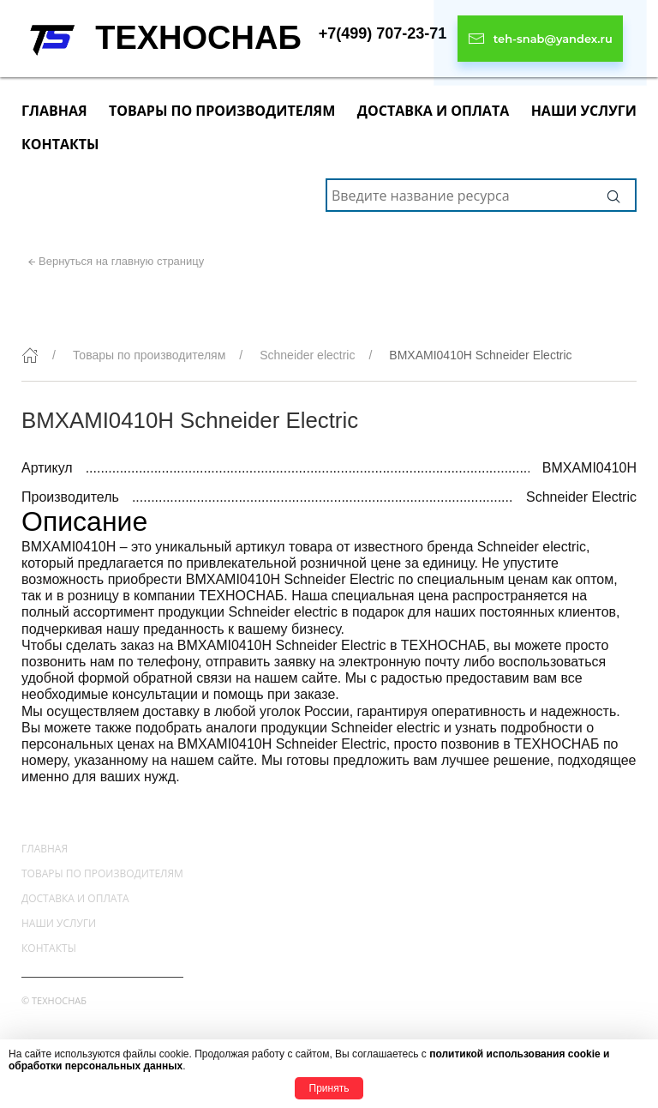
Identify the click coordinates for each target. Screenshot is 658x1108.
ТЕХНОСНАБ (198, 38)
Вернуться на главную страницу (121, 261)
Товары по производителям (222, 110)
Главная (54, 110)
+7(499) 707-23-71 (383, 33)
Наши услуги (584, 110)
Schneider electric (307, 355)
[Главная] (30, 355)
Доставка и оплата (433, 110)
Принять (329, 1088)
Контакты (60, 144)
